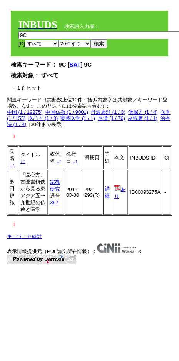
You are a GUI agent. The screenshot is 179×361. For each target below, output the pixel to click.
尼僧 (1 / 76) (111, 118)
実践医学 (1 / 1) (77, 118)
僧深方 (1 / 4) (143, 112)
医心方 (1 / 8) (43, 118)
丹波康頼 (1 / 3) (108, 112)
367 (54, 202)
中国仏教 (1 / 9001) (66, 112)
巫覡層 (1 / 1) (142, 118)
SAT (75, 64)
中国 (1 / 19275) (25, 112)
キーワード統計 (24, 236)
